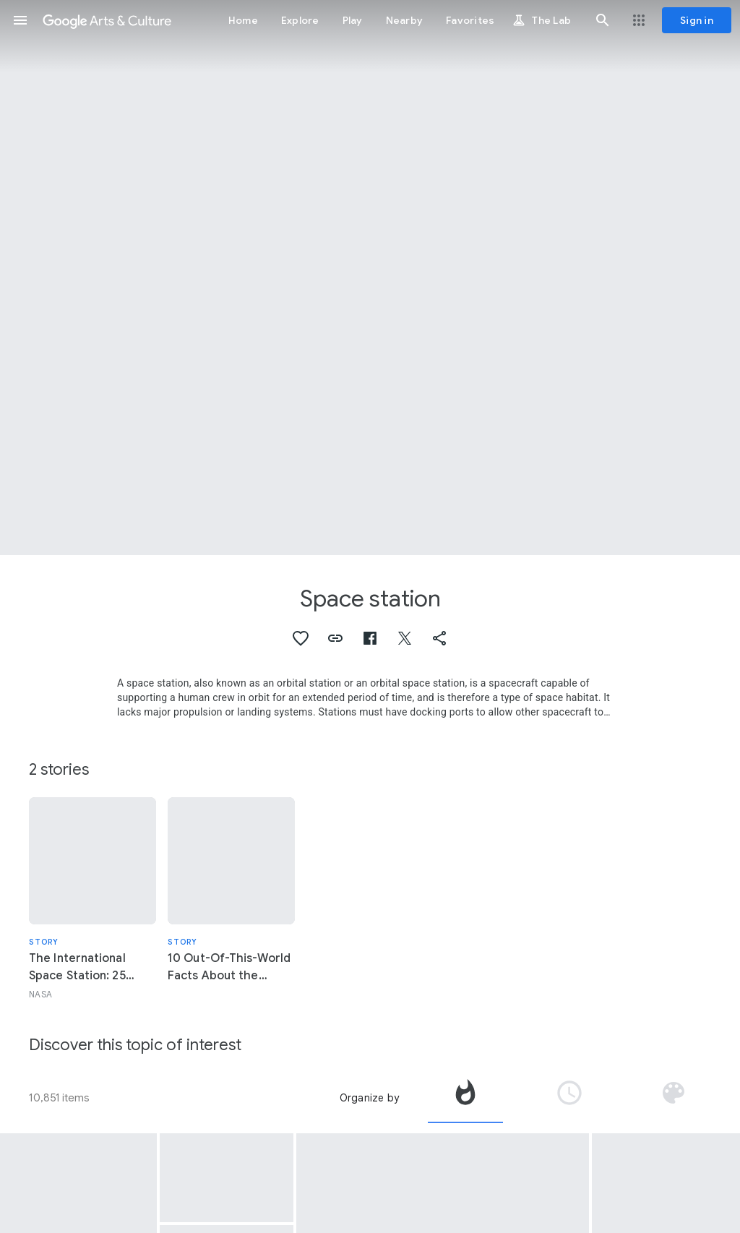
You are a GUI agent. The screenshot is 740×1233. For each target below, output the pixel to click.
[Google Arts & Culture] (106, 20)
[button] (20, 20)
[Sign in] (696, 20)
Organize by (369, 1097)
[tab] (465, 1098)
